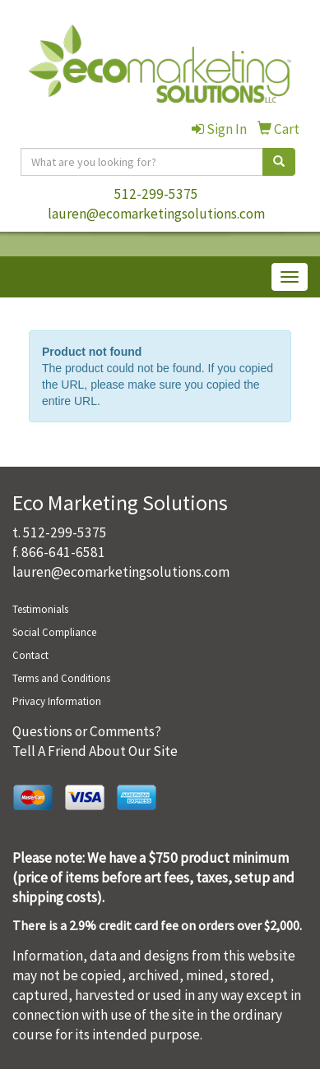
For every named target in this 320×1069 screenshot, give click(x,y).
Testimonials (40, 609)
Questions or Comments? (86, 731)
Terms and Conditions (61, 678)
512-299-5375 (156, 194)
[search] (278, 162)
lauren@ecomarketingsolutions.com (156, 214)
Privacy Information (56, 701)
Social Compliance (54, 632)
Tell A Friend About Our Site (95, 751)
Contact (30, 655)
